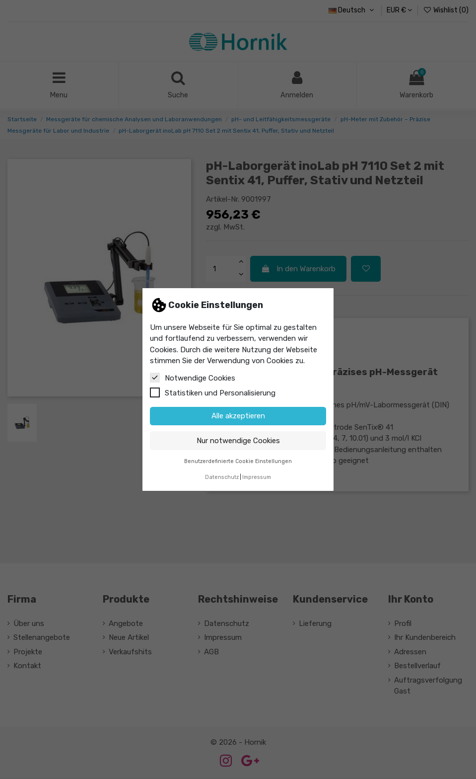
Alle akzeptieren (238, 415)
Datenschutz (222, 477)
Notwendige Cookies (192, 378)
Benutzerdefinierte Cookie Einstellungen (238, 461)
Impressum (256, 477)
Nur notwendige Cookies (238, 440)
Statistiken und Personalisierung (212, 392)
